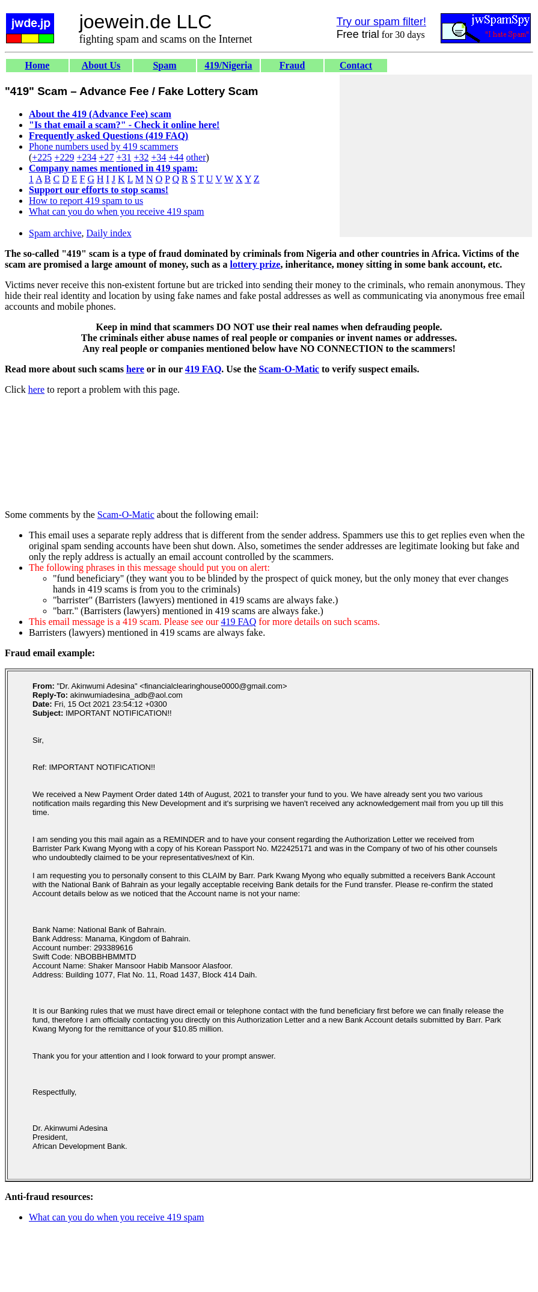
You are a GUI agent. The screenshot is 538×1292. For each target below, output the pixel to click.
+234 (86, 157)
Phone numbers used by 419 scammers (103, 146)
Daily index (109, 233)
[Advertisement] (436, 156)
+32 (140, 157)
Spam (164, 65)
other (196, 157)
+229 (64, 157)
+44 (176, 157)
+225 (42, 157)
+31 (123, 157)
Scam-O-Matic (289, 369)
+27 (106, 157)
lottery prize (255, 264)
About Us (101, 65)
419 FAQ (203, 369)
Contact (356, 65)
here (135, 369)
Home (37, 65)
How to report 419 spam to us (86, 200)
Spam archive (55, 233)
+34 (159, 157)
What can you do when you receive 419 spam (116, 211)
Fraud (292, 65)
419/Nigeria (228, 65)
